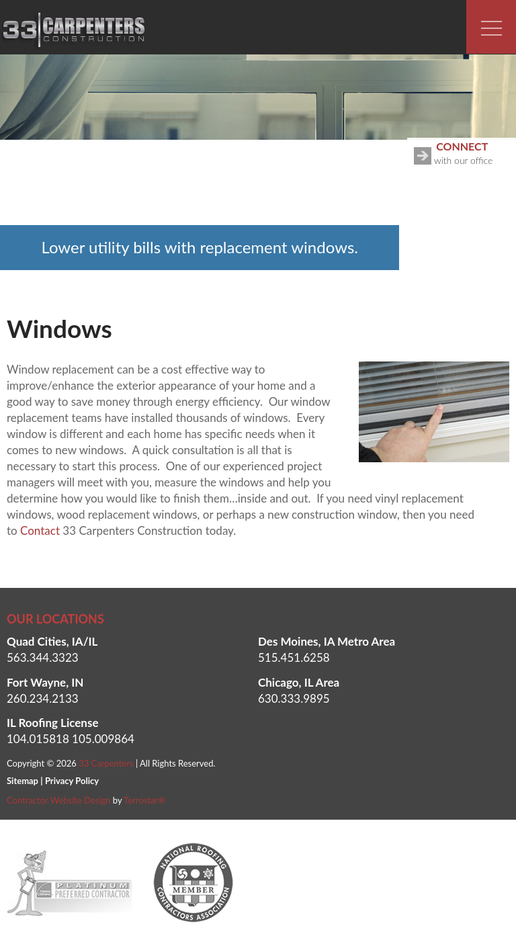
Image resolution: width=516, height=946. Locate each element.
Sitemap (22, 780)
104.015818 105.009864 (70, 739)
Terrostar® (144, 800)
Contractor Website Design (59, 800)
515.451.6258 (294, 657)
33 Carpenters (106, 763)
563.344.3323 (43, 657)
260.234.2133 (43, 698)
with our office (465, 152)
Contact (40, 530)
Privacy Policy (72, 780)
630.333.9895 (294, 698)
